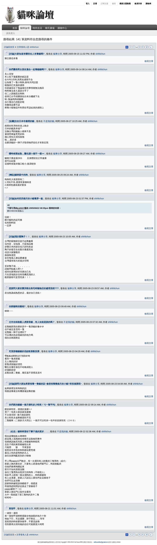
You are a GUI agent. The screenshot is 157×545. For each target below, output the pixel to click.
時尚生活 (37, 28)
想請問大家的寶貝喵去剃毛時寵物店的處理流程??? (34, 288)
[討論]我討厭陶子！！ (19, 236)
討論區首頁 (9, 47)
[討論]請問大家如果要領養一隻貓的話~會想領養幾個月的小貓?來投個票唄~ (45, 384)
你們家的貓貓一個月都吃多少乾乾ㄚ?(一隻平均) (32, 404)
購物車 (148, 3)
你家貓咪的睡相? (17, 306)
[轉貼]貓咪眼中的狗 (18, 175)
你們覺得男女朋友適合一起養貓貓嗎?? (27, 69)
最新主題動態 (125, 3)
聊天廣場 (50, 28)
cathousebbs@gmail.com (101, 542)
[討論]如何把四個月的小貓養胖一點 (26, 198)
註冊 (95, 3)
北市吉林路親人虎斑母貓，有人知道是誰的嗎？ (32, 322)
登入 (88, 3)
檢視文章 (149, 61)
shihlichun (100, 54)
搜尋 (114, 3)
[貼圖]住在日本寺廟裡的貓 (21, 121)
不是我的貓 (48, 121)
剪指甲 (12, 508)
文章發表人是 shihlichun (28, 47)
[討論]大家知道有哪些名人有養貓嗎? (26, 54)
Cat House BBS (78, 542)
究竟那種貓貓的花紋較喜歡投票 (24, 351)
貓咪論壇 (25, 28)
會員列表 (138, 3)
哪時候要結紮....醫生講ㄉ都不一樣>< (26, 153)
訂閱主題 (104, 3)
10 (146, 47)
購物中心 (62, 28)
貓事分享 (57, 54)
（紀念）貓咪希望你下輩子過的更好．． (28, 431)
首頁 (14, 28)
